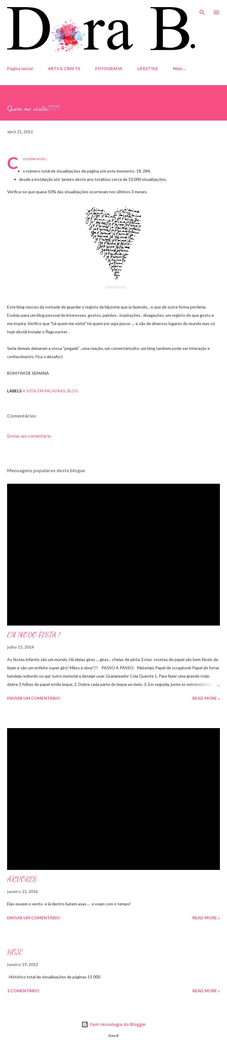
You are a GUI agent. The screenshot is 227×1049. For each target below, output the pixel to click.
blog (72, 390)
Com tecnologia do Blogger (113, 1024)
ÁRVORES (22, 879)
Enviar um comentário (29, 436)
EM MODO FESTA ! (33, 635)
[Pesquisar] (202, 10)
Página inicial (20, 68)
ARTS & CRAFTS (64, 68)
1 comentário (23, 990)
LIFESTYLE (147, 68)
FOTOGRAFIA (108, 68)
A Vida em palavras (43, 390)
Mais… (179, 68)
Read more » (206, 698)
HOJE (14, 952)
